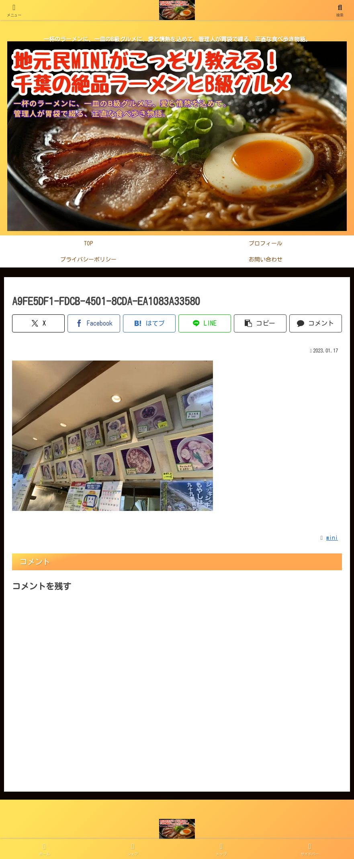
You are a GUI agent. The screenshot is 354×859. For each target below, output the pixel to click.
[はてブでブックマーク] (149, 323)
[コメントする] (315, 323)
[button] (260, 323)
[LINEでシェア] (204, 323)
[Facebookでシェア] (94, 323)
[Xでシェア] (38, 323)
